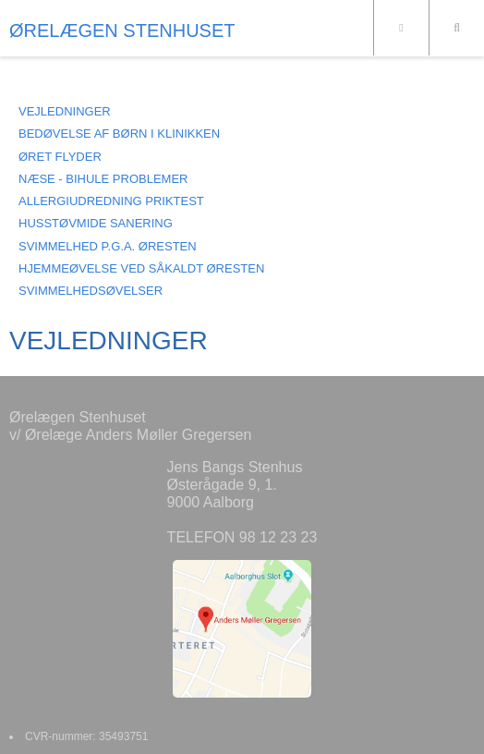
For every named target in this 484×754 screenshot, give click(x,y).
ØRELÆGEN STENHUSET (122, 30)
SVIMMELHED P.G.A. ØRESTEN (107, 246)
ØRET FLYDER (60, 157)
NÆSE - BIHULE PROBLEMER (103, 179)
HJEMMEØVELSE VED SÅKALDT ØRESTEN (141, 268)
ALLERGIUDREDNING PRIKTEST (111, 201)
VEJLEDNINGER (64, 111)
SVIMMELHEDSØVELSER (90, 291)
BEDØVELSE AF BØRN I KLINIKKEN (119, 133)
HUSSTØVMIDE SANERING (95, 223)
